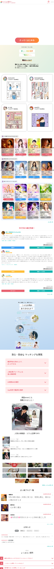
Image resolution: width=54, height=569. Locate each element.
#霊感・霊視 (4, 240)
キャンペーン (29, 530)
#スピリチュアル (10, 264)
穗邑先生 (8, 251)
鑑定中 (21, 199)
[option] (7, 147)
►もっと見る (50, 524)
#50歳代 (13, 240)
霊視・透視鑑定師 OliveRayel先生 (13, 232)
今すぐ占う (7, 154)
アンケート (36, 530)
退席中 (33, 217)
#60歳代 (15, 264)
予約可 (46, 199)
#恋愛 (8, 283)
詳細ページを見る (41, 247)
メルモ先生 (8, 275)
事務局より (22, 530)
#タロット (4, 264)
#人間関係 (9, 240)
